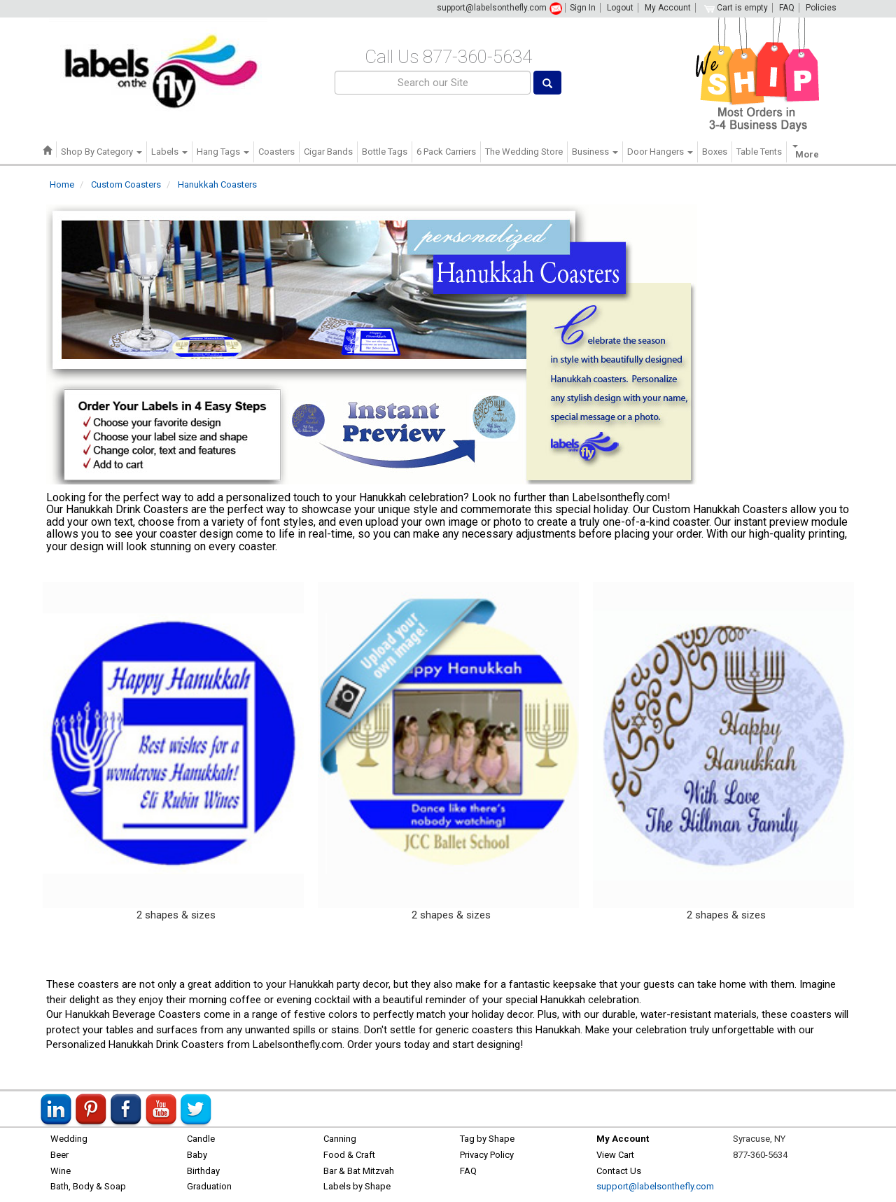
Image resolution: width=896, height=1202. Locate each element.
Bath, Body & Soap (88, 1186)
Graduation (209, 1186)
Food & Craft (349, 1154)
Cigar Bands (328, 151)
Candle (201, 1138)
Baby (197, 1154)
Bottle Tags (384, 151)
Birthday (203, 1171)
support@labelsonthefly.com (492, 8)
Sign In (583, 8)
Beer (59, 1154)
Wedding (69, 1138)
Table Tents (759, 151)
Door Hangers (660, 151)
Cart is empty (736, 8)
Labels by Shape (357, 1186)
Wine (60, 1171)
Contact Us (618, 1171)
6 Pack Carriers (446, 151)
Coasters (276, 151)
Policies (821, 8)
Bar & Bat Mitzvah (358, 1171)
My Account (668, 8)
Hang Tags (223, 151)
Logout (620, 8)
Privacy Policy (487, 1154)
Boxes (714, 151)
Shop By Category (101, 151)
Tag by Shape (487, 1138)
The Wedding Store (524, 151)
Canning (339, 1138)
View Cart (615, 1154)
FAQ (786, 8)
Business (595, 151)
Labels (169, 151)
